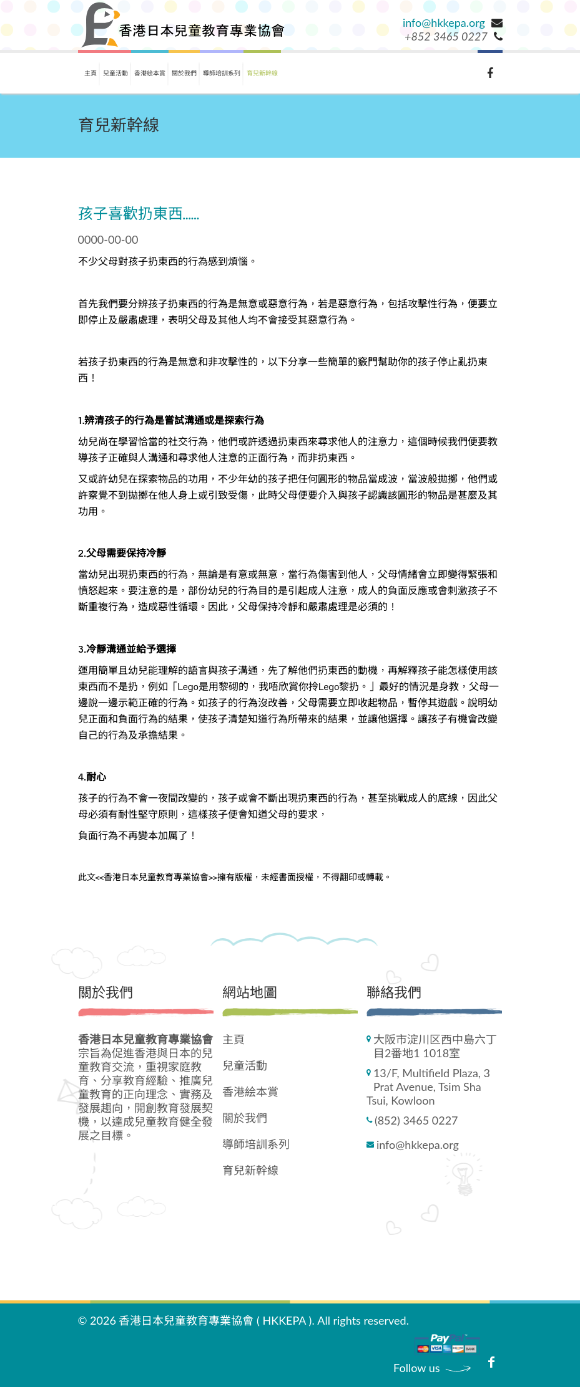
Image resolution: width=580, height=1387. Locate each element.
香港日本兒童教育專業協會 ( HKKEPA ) (215, 1320)
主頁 (90, 73)
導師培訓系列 (221, 73)
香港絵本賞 (149, 73)
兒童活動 (115, 73)
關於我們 (184, 73)
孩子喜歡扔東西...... (139, 214)
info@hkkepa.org (444, 22)
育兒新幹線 (262, 73)
